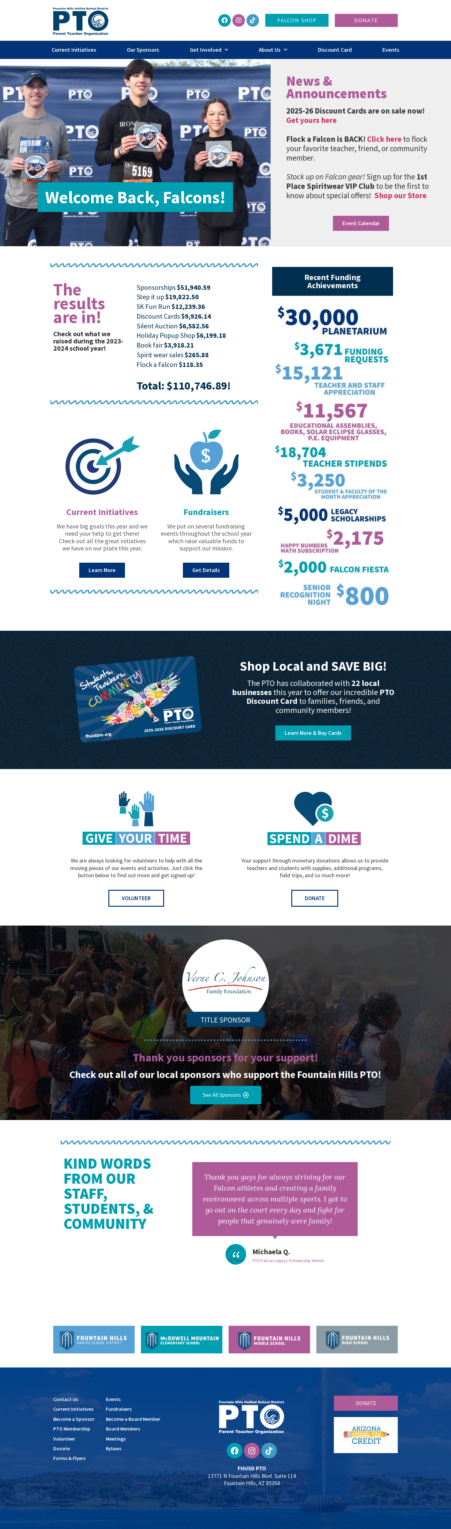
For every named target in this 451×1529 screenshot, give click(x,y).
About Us (273, 50)
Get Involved (209, 50)
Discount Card (335, 49)
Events (390, 49)
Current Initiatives (74, 49)
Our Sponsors (143, 49)
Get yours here (311, 120)
